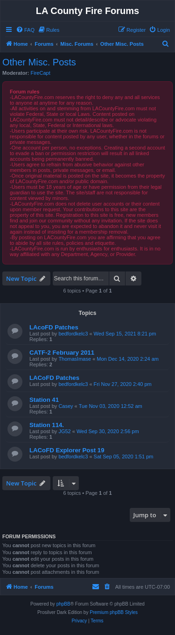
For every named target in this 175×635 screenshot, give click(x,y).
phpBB (63, 603)
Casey (65, 406)
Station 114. (46, 424)
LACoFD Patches (54, 377)
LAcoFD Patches (53, 327)
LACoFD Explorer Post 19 (66, 450)
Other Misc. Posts (39, 62)
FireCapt (40, 73)
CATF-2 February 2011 (61, 352)
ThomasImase (74, 359)
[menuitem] (25, 30)
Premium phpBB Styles (114, 612)
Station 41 (44, 399)
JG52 (64, 431)
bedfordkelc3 (73, 333)
